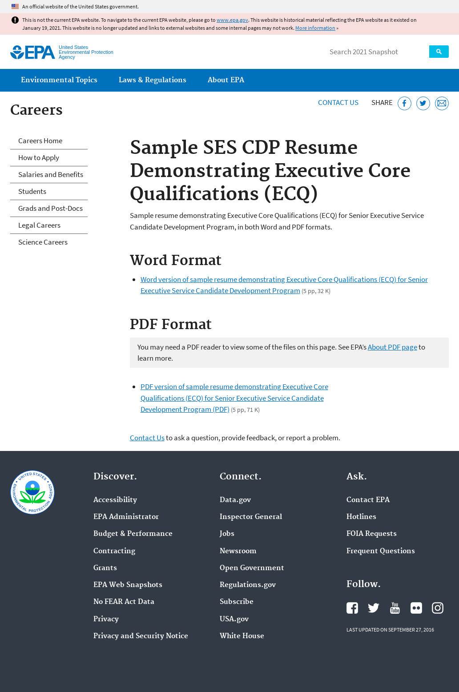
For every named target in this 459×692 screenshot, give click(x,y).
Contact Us (338, 102)
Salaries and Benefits (50, 174)
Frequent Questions (380, 551)
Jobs (227, 534)
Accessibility (115, 500)
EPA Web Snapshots (127, 585)
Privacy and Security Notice (140, 636)
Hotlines (361, 517)
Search (439, 51)
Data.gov (235, 500)
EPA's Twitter (373, 608)
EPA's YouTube (395, 608)
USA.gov (234, 620)
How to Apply (38, 157)
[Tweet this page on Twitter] (423, 103)
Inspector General (251, 517)
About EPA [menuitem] (226, 80)
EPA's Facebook (352, 608)
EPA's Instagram (437, 608)
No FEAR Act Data (123, 602)
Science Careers (43, 242)
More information (315, 27)
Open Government (252, 568)
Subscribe (237, 602)
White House (242, 636)
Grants (105, 568)
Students (32, 191)
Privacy (106, 620)
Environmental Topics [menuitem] (59, 80)
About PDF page (392, 347)
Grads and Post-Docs (50, 208)
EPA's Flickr (416, 608)
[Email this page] (442, 103)
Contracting (114, 551)
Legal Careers (39, 225)
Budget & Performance (133, 534)
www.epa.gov (232, 19)
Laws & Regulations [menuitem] (152, 80)
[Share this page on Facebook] (404, 103)
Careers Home (40, 140)
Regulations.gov (248, 585)
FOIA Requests (371, 534)
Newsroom (238, 551)
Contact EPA (368, 500)
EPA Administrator (126, 517)
